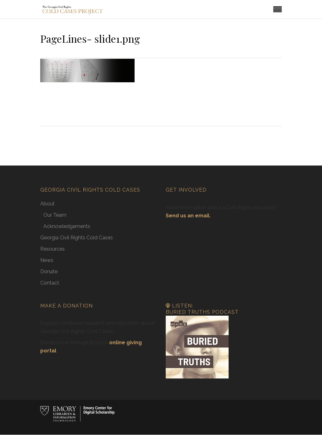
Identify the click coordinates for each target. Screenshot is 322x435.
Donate (49, 272)
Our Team (54, 215)
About (47, 204)
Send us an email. (188, 216)
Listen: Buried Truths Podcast (202, 309)
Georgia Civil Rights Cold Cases (76, 238)
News (46, 260)
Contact (49, 283)
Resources (52, 249)
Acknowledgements (66, 226)
